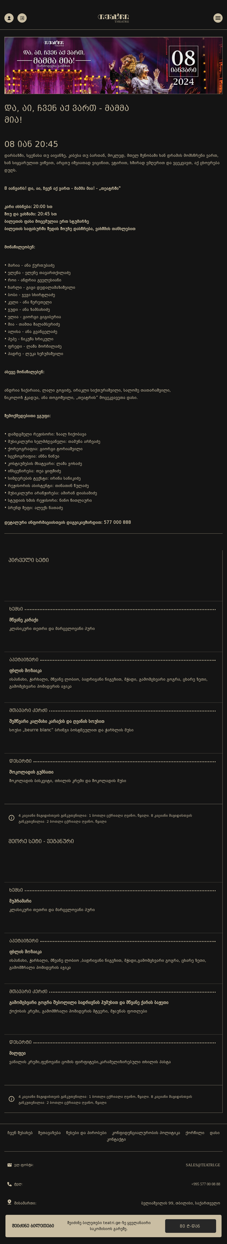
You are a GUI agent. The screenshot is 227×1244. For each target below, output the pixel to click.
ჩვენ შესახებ (20, 1133)
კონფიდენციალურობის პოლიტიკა (146, 1133)
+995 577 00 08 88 (205, 1184)
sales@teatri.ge (203, 1165)
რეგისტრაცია (9, 18)
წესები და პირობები (86, 1133)
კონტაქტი (116, 1140)
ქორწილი (195, 1133)
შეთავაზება (49, 1133)
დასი (215, 1133)
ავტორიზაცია (22, 18)
